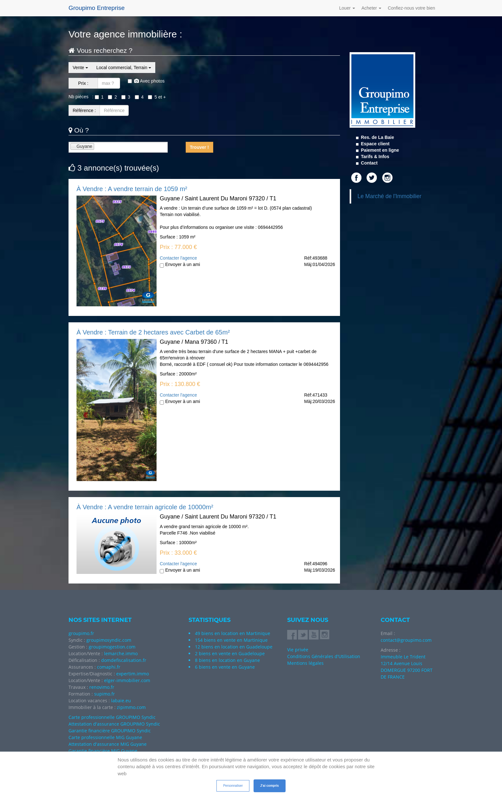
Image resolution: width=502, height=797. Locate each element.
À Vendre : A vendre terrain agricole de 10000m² (145, 507)
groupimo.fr (81, 633)
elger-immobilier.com (127, 680)
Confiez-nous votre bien (411, 8)
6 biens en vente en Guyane (225, 667)
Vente (80, 67)
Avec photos (146, 81)
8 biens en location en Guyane (227, 660)
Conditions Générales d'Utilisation (323, 656)
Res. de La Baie (377, 137)
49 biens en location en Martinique (232, 633)
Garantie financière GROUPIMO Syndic (110, 731)
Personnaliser (233, 785)
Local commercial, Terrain (123, 67)
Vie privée (297, 650)
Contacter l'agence (178, 258)
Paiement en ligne (379, 150)
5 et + (157, 97)
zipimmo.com (131, 707)
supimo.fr (104, 694)
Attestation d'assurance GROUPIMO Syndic (114, 724)
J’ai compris (269, 785)
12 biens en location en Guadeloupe (233, 647)
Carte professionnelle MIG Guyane (105, 737)
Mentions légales (305, 663)
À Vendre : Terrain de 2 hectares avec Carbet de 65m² (153, 332)
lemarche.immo (121, 653)
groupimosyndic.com (108, 640)
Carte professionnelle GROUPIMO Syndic (112, 717)
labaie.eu (121, 700)
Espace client (374, 143)
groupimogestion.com (112, 647)
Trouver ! (199, 147)
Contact (368, 162)
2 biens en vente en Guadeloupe (230, 653)
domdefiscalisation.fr (123, 660)
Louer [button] (347, 8)
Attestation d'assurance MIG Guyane (108, 744)
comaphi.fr (108, 667)
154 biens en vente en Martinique (231, 640)
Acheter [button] (371, 8)
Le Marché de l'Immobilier (390, 196)
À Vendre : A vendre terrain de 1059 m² (132, 188)
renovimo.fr (101, 687)
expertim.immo (132, 674)
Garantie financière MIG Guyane (103, 751)
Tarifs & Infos (374, 156)
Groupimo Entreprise (97, 7)
